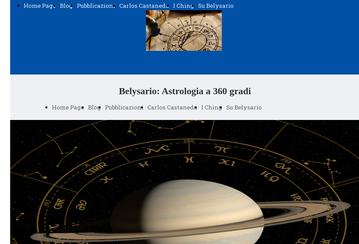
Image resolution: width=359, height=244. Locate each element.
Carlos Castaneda (144, 5)
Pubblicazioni (96, 5)
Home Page (40, 5)
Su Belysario (216, 5)
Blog (66, 5)
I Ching (183, 5)
